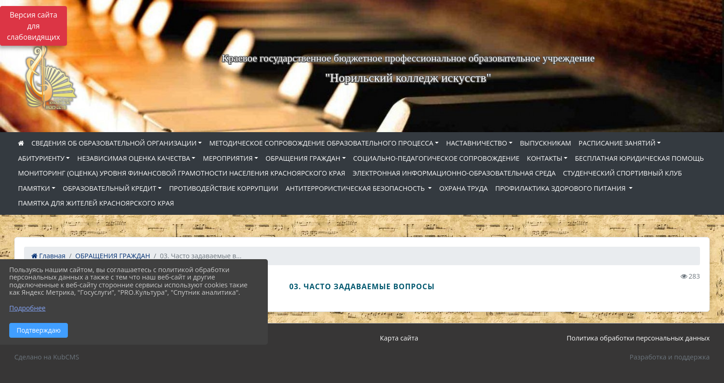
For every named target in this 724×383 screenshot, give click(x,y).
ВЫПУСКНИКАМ (545, 143)
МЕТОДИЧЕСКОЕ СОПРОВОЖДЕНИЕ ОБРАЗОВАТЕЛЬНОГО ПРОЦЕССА (321, 143)
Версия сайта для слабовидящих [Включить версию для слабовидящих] (33, 26)
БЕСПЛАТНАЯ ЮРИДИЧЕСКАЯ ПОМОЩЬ (639, 158)
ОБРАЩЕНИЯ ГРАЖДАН (302, 158)
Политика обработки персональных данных (638, 338)
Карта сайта (399, 338)
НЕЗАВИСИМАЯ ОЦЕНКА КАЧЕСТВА (133, 158)
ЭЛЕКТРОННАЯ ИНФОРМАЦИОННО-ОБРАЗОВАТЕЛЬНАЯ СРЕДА (454, 173)
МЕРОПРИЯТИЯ (228, 158)
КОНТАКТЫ (544, 158)
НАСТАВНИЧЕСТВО (476, 143)
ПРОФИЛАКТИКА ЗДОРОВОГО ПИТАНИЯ (561, 188)
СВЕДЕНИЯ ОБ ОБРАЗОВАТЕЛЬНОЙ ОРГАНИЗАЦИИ (114, 143)
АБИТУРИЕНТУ (41, 158)
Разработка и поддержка (670, 357)
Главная (48, 255)
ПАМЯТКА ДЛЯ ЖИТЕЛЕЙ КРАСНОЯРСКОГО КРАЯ (96, 203)
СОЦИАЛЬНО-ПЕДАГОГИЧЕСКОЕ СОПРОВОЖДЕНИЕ (436, 158)
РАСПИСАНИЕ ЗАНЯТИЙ (617, 143)
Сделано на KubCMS (46, 357)
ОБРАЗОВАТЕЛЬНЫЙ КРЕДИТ (110, 188)
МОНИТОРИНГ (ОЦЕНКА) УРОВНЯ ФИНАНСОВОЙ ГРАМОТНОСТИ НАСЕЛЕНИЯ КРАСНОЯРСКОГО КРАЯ (181, 173)
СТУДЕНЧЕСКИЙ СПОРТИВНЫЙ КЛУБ (622, 173)
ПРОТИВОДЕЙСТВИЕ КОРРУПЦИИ (223, 188)
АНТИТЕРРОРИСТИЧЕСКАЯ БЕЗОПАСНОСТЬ (356, 188)
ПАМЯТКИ (34, 188)
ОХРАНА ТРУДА (463, 188)
